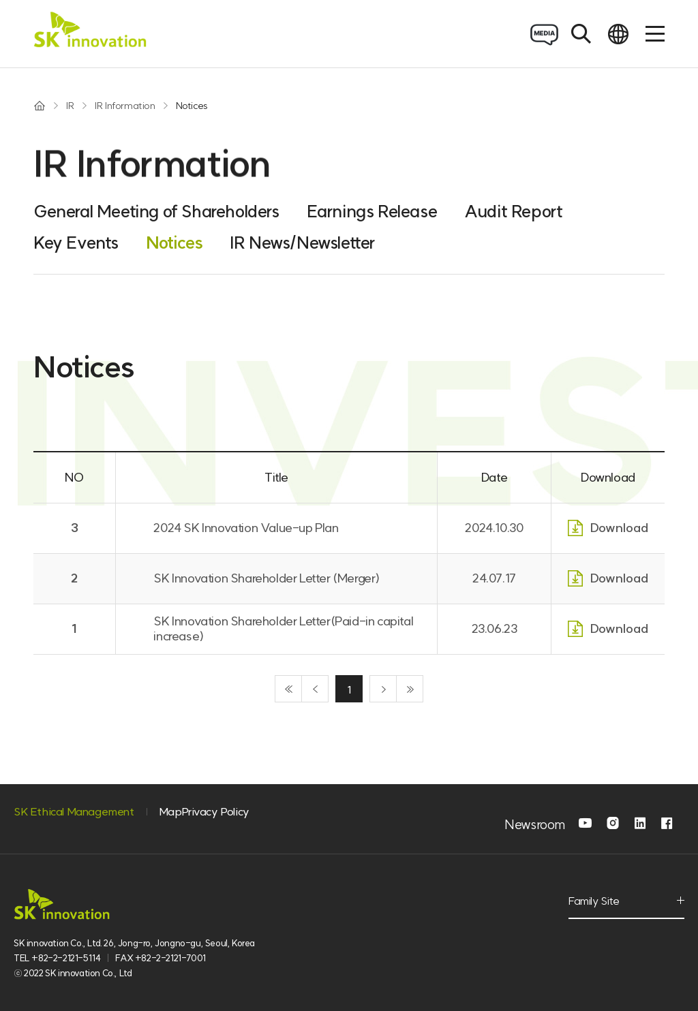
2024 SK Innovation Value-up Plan (245, 527)
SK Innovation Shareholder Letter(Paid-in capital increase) (283, 628)
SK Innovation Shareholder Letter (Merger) (266, 578)
